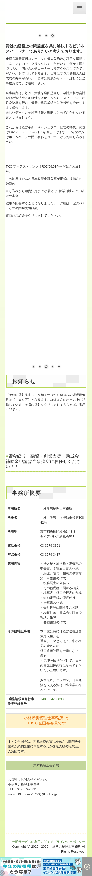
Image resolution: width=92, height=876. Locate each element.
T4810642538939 (52, 699)
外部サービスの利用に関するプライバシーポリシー (48, 854)
